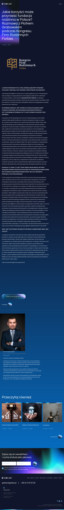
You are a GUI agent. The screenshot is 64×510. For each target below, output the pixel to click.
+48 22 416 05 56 (28, 483)
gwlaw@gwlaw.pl (9, 483)
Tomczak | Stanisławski (57, 505)
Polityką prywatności (23, 469)
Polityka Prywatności (57, 504)
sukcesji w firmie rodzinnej (29, 98)
